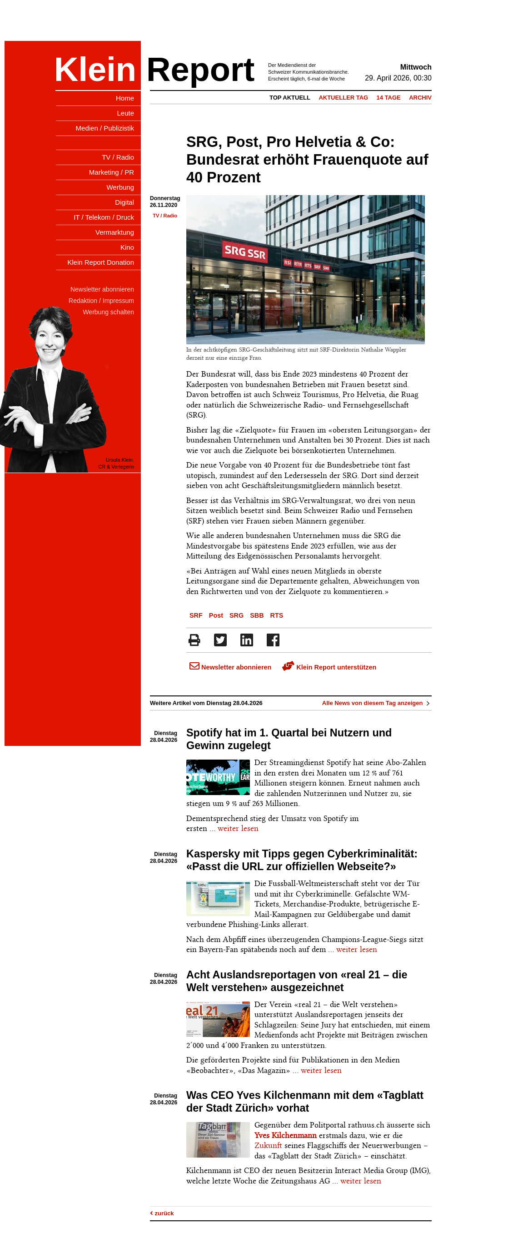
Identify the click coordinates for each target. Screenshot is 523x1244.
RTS (277, 615)
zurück (162, 1213)
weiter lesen (238, 828)
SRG (236, 615)
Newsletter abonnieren (230, 667)
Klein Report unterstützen (329, 667)
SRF (196, 615)
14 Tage (389, 97)
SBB (257, 615)
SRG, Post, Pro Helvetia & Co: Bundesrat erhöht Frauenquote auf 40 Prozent (307, 160)
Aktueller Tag (343, 97)
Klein (95, 69)
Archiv (420, 97)
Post (216, 615)
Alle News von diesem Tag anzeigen (377, 703)
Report (200, 69)
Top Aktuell (289, 97)
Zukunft (268, 1145)
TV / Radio (165, 215)
